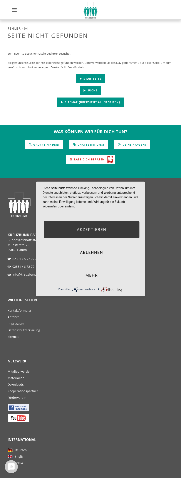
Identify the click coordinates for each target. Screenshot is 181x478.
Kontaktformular (20, 310)
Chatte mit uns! (90, 144)
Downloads (16, 384)
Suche (92, 90)
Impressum (16, 323)
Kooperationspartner (23, 391)
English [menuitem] (20, 456)
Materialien (16, 378)
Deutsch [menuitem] (21, 450)
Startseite (92, 79)
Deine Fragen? (133, 144)
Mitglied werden (20, 371)
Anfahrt (13, 317)
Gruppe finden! (45, 144)
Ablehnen (91, 252)
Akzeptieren (91, 229)
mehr (91, 275)
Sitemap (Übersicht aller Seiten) (92, 102)
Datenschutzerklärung (24, 330)
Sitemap (14, 337)
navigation (14, 10)
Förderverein (17, 398)
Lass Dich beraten (89, 159)
